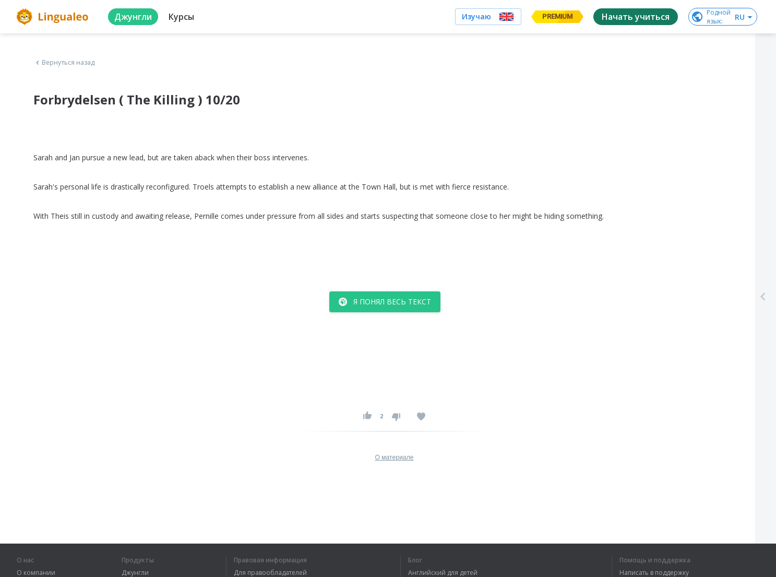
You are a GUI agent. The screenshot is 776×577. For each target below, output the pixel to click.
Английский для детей (442, 573)
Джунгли (135, 573)
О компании (36, 573)
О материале (394, 457)
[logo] (54, 16)
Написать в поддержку (654, 573)
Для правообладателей (270, 573)
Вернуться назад (64, 63)
